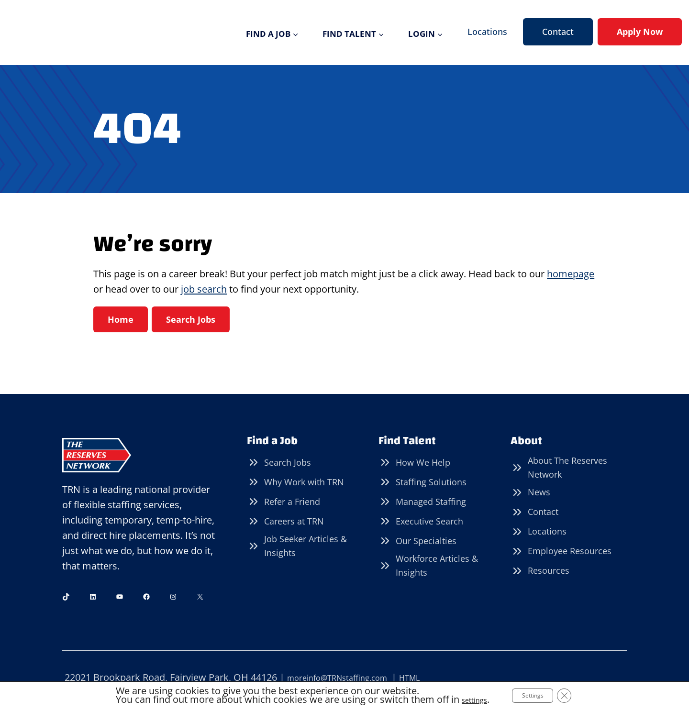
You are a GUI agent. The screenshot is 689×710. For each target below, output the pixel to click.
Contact (558, 31)
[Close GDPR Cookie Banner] (575, 695)
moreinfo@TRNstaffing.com (349, 677)
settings (466, 699)
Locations (487, 31)
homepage (570, 273)
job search (204, 289)
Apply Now (640, 31)
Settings (536, 694)
